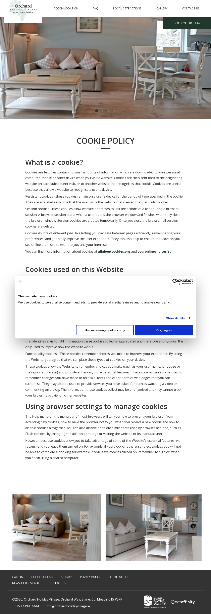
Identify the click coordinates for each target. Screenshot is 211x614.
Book (187, 23)
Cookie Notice (118, 577)
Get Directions (42, 577)
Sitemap (66, 577)
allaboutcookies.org (114, 251)
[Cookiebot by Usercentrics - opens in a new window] (175, 282)
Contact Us (191, 8)
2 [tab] (103, 111)
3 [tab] (109, 111)
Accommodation (66, 8)
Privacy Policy (90, 577)
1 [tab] (97, 111)
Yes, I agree (164, 330)
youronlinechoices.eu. (155, 251)
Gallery (161, 8)
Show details (175, 318)
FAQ (95, 8)
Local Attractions (127, 8)
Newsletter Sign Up (26, 583)
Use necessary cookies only (105, 330)
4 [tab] (115, 111)
